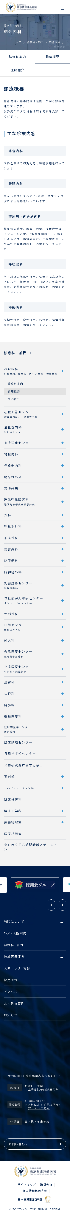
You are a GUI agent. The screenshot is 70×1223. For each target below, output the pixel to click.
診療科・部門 (35, 42)
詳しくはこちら (39, 1108)
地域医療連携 (14, 957)
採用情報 (11, 980)
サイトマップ (27, 1184)
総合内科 (54, 42)
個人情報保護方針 (35, 1191)
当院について (14, 922)
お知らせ (11, 1015)
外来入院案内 (15, 933)
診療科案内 (17, 56)
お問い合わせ (18, 1144)
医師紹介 (17, 70)
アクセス (11, 992)
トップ (17, 42)
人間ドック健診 (17, 968)
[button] (51, 905)
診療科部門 (13, 945)
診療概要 (52, 56)
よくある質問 (14, 1003)
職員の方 (46, 1184)
